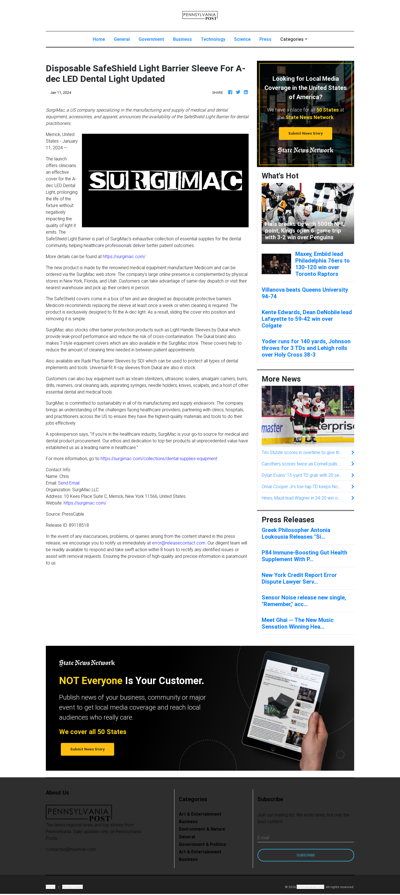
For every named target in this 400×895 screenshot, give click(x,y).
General (122, 39)
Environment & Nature (202, 829)
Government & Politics (202, 844)
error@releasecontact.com (178, 543)
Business (182, 39)
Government (151, 39)
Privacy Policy (72, 887)
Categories (292, 39)
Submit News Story (305, 133)
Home (101, 39)
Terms (50, 887)
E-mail (263, 837)
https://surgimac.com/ (124, 256)
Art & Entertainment (200, 814)
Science (242, 39)
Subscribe (306, 855)
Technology (213, 39)
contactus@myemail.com (71, 849)
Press (265, 39)
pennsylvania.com (310, 887)
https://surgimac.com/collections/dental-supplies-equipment (159, 458)
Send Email (68, 483)
